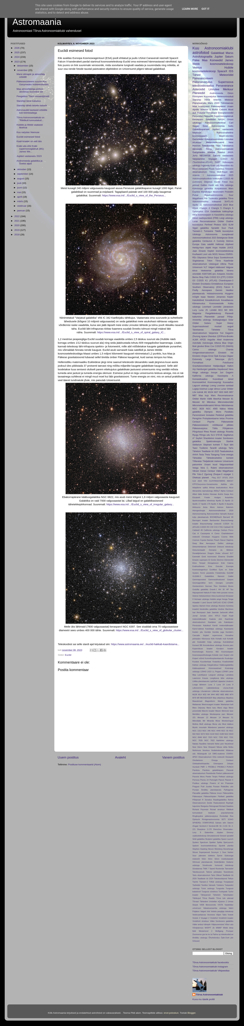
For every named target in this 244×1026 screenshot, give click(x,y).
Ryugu (196, 435)
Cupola (203, 540)
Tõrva (212, 172)
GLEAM (230, 573)
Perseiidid (198, 116)
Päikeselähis (228, 793)
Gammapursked (199, 579)
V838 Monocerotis (208, 905)
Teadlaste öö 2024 (205, 878)
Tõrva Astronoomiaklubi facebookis (211, 962)
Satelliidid (211, 119)
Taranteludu (228, 872)
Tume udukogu (207, 888)
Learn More (190, 8)
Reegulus (205, 806)
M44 (213, 694)
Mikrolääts (197, 721)
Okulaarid (229, 757)
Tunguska (220, 888)
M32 (204, 694)
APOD (203, 339)
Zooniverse (197, 934)
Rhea (206, 431)
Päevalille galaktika (201, 793)
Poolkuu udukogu (200, 783)
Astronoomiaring (199, 514)
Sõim (204, 859)
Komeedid (216, 60)
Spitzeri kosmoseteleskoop (205, 846)
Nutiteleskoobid (217, 750)
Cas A (196, 533)
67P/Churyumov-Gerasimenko (205, 484)
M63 (217, 694)
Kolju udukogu (214, 642)
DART (218, 162)
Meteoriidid (226, 74)
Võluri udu (229, 924)
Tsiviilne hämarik (208, 885)
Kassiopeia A (225, 376)
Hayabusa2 (222, 369)
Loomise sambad (225, 385)
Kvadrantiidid (227, 662)
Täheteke (215, 330)
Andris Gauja (223, 494)
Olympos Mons (212, 412)
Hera (231, 369)
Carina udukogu (204, 349)
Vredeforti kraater (226, 918)
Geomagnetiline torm (203, 583)
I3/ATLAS (217, 602)
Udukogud (213, 264)
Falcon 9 (228, 287)
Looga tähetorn (199, 685)
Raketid (201, 112)
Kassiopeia (228, 629)
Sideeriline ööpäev (214, 832)
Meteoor (229, 99)
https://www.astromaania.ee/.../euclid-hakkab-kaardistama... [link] (145, 644)
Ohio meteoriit (219, 757)
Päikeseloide (227, 422)
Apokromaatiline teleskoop (204, 501)
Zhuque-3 (217, 474)
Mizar (217, 721)
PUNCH (230, 767)
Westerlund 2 (205, 931)
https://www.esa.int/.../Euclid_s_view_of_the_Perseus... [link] (134, 195)
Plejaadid (208, 116)
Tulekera (220, 885)
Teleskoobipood (220, 878)
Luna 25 (203, 310)
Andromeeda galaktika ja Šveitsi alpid (29, 162)
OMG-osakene (219, 754)
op (220, 934)
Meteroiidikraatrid (215, 142)
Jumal (195, 616)
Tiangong (215, 454)
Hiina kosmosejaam (202, 215)
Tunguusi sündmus (210, 892)
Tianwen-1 (197, 231)
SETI (224, 819)
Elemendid (229, 560)
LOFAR (225, 671)
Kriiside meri (217, 655)
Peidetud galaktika (224, 415)
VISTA (220, 905)
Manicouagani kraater (211, 704)
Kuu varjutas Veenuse (28, 132)
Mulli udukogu (205, 724)
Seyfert (199, 438)
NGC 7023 (207, 737)
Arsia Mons (209, 507)
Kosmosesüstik (216, 303)
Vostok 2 (196, 918)
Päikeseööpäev (210, 796)
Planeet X (229, 780)
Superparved (204, 852)
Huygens (229, 293)
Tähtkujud (197, 898)
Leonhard (206, 307)
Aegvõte (211, 339)
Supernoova (225, 81)
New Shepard (209, 747)
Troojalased (228, 882)
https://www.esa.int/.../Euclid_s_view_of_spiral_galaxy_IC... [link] (131, 332)
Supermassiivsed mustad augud (213, 326)
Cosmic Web (227, 537)
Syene (219, 856)
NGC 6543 (228, 734)
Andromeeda (216, 93)
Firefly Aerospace (202, 290)
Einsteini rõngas (200, 356)
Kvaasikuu (217, 662)
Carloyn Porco (227, 530)
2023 (17, 61)
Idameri (202, 606)
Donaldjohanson (199, 553)
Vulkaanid (216, 201)
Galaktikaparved (201, 129)
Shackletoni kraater (212, 438)
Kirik (213, 639)
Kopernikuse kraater (203, 649)
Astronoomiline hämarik (217, 514)
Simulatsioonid (213, 836)
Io (213, 215)
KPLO (217, 616)
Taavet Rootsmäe (216, 869)
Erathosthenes (199, 566)
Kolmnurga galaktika (203, 188)
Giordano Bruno (226, 586)
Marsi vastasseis (200, 169)
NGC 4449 (216, 731)
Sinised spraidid (226, 836)
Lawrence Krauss (200, 678)
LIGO (209, 671)
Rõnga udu (204, 435)
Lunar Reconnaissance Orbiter (208, 221)
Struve (195, 852)
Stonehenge (228, 849)
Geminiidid (198, 139)
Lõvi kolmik (198, 392)
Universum (198, 267)
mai (19, 192)
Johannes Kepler (224, 297)
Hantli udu (213, 185)
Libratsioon (228, 307)
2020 (17, 225)
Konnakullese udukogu (212, 645)
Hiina (207, 99)
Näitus (223, 409)
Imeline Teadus (216, 152)
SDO (224, 224)
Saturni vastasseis (223, 155)
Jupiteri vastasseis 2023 (29, 156)
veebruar (22, 206)
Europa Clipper (226, 356)
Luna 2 (211, 685)
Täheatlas (197, 458)
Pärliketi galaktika (225, 796)
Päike (196, 60)
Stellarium (197, 445)
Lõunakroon (206, 691)
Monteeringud (227, 721)
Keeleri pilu (198, 632)
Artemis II (205, 109)
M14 (200, 694)
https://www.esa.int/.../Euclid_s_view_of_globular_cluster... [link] (149, 630)
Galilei (230, 576)
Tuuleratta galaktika (217, 198)
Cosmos (196, 540)
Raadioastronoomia (214, 195)
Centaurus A (208, 241)
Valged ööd (205, 911)
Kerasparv (198, 119)
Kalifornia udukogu (203, 376)
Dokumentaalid (199, 550)
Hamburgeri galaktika (207, 369)
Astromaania (37, 22)
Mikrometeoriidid (225, 402)
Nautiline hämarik (206, 744)
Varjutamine (199, 159)
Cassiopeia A (207, 533)
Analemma (228, 339)
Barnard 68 (228, 517)
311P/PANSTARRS (217, 481)
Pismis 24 (204, 780)
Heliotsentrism (205, 596)
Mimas (217, 405)
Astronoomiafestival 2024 (215, 205)
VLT (205, 267)
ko (209, 934)
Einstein (196, 284)
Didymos (208, 182)
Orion (230, 93)
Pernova (196, 780)
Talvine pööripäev (214, 872)
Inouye (214, 372)
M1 (205, 392)
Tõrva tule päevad (224, 898)
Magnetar (197, 313)
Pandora (196, 770)
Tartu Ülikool (216, 875)
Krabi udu (214, 165)
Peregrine (197, 418)
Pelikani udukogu (226, 777)
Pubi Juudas (206, 786)
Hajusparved (198, 593)
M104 (210, 392)
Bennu (196, 277)
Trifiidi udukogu (215, 882)
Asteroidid (199, 89)
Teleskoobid (208, 145)
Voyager (212, 159)
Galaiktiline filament (214, 576)
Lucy (195, 310)
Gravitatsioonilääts (213, 139)
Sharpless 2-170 (204, 829)
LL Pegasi (216, 671)
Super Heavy (224, 323)
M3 (225, 310)
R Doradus (207, 800)
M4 (208, 694)
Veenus (197, 67)
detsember (23, 65)
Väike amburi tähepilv (202, 924)
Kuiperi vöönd (198, 658)
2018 (17, 234)
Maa (204, 60)
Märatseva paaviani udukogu (220, 727)
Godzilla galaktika (200, 589)
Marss (229, 52)
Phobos (217, 224)
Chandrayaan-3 (226, 280)
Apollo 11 (197, 205)
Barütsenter (214, 520)
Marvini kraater (208, 711)
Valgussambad (226, 464)
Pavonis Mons (199, 777)
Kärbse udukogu (200, 665)
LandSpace (202, 675)
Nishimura (197, 750)
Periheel (209, 224)
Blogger (191, 1013)
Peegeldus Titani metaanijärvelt (33, 96)
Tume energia (226, 454)
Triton (209, 261)
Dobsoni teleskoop (225, 547)
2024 (17, 57)
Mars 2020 (213, 103)
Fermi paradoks (207, 573)
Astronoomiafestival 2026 (221, 510)
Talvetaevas (198, 330)
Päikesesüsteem (203, 78)
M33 (221, 392)
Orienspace (218, 763)
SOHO (230, 819)
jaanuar (21, 210)
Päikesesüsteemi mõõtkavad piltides (213, 425)
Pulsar (195, 195)
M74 (231, 694)
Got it (205, 8)
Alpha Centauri (227, 491)
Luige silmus (214, 389)
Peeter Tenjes (212, 777)
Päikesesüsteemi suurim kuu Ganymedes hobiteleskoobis (33, 83)
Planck (221, 780)
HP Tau (229, 589)
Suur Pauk (227, 228)
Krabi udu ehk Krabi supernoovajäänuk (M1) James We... (30, 149)
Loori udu (207, 254)
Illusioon (222, 606)
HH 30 (221, 589)
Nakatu (195, 744)
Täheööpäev (228, 895)
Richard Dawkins (226, 806)
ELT (231, 553)
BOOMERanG (216, 517)
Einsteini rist (225, 353)
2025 (17, 52)
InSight (196, 297)
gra (203, 934)
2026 (17, 48)
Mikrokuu (211, 402)
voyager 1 (228, 474)
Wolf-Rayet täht (225, 172)
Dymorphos (198, 211)
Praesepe (229, 783)
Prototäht (229, 192)
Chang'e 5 (216, 208)
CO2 (216, 527)
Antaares (221, 274)
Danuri (223, 540)
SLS (213, 435)
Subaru (207, 323)
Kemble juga (218, 632)
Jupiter (218, 56)
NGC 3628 (198, 409)
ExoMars (213, 570)
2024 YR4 (202, 481)
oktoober (22, 169)
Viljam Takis (221, 915)
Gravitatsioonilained (202, 366)
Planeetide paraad (214, 317)
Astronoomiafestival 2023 (204, 238)
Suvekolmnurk (226, 257)
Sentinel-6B (213, 826)
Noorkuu (206, 750)
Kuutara (196, 662)
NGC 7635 (198, 740)
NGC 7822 (209, 740)
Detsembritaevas (200, 547)
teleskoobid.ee (227, 934)
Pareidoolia (210, 773)
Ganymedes (199, 152)
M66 (227, 694)
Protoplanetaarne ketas (213, 418)
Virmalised (211, 112)
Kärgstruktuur (213, 665)
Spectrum (204, 842)
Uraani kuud (210, 464)
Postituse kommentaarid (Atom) (84, 764)
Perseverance (224, 85)
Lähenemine (198, 688)
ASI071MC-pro (209, 274)
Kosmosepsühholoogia (202, 655)
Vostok (230, 915)
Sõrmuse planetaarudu (203, 862)
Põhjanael (197, 800)
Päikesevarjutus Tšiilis (205, 428)
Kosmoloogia (198, 652)
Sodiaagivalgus (220, 320)
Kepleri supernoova (212, 635)
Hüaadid (196, 602)
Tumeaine (208, 231)
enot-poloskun (171, 1013)
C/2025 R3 (204, 527)
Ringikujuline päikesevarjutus (205, 816)
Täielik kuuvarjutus (224, 231)
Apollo (196, 109)
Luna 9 (229, 685)
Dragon (211, 553)
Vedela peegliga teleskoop (222, 911)
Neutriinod (229, 744)
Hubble (222, 247)
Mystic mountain (200, 727)
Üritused (196, 941)
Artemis (217, 99)
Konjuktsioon (221, 188)
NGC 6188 (219, 734)
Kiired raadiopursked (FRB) (206, 218)
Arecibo (229, 274)
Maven (218, 711)
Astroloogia (207, 343)
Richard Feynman (201, 809)
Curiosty (221, 241)
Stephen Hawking (200, 849)
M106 (195, 694)
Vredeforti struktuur (201, 921)
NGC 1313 (197, 731)
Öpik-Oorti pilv (227, 938)
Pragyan (196, 786)
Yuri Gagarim (226, 333)
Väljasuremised (217, 924)
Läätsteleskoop (213, 688)
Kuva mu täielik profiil (204, 999)
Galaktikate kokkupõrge (221, 211)
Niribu (230, 747)
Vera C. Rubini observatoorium (216, 468)
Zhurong (196, 336)
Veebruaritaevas (199, 915)
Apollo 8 (222, 504)
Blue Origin (227, 343)
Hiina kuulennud (218, 596)
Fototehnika (220, 573)
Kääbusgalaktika (226, 665)
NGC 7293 (218, 737)
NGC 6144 (210, 734)
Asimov (220, 507)
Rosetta (229, 431)
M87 (195, 395)
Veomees (211, 915)
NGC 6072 (200, 734)
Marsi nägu (222, 708)
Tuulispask (223, 892)
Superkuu (219, 169)
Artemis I (198, 175)
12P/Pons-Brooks (225, 336)
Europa (196, 244)
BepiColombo (226, 136)
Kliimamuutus (199, 303)
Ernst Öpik (213, 356)
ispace (204, 336)
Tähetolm (217, 895)
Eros (210, 566)
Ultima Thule (226, 264)
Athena (217, 343)
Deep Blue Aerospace (204, 543)
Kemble (208, 632)
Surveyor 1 (216, 852)
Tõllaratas (197, 461)
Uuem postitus (68, 757)
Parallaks (229, 412)
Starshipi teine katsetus (29, 101)
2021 (17, 220)
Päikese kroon (216, 793)
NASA (221, 119)
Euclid (68, 655)
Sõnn (210, 859)
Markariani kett (227, 704)
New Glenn (197, 747)
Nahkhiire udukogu (224, 740)
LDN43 (203, 671)
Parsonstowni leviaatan (204, 415)
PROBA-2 (212, 767)
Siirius (210, 257)
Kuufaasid (197, 254)
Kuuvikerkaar (205, 662)
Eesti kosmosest (209, 557)
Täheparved (206, 895)
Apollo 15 (229, 501)
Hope (215, 247)
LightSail (213, 681)
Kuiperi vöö (228, 655)
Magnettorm (210, 701)
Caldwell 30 (228, 527)
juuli (19, 183)
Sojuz (216, 257)
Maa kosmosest (201, 106)
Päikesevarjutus (202, 81)
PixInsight (213, 780)
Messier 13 (203, 717)
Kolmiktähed (228, 642)
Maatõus (229, 698)
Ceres (216, 533)
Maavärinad (197, 701)
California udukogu (212, 530)
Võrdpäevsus (198, 928)
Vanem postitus (173, 757)
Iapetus (196, 606)
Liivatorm (229, 681)
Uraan (230, 106)
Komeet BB (197, 645)
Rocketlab (224, 816)
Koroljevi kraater (224, 649)
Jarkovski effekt (226, 612)
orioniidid (197, 274)
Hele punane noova (225, 593)
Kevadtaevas (227, 300)
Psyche (210, 422)
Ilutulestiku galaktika (208, 609)
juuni (20, 187)
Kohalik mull (220, 639)
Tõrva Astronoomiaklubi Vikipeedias (211, 970)
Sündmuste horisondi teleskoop (217, 865)
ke (206, 934)
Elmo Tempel (199, 563)
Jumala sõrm (206, 616)
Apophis (229, 504)
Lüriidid (213, 310)
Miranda (210, 721)
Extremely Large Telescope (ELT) (213, 359)
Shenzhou (217, 829)
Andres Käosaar (210, 494)
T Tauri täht (227, 445)
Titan (218, 145)
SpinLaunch (228, 842)
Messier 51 (228, 717)
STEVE (219, 435)
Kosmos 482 (212, 652)
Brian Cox (209, 346)
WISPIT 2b (209, 928)
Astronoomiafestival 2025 (220, 175)
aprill (20, 196)
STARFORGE (208, 823)
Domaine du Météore (221, 550)
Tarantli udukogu (218, 448)
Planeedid (199, 92)
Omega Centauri (222, 760)
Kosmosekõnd (199, 382)
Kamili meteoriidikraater (223, 625)
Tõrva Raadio (208, 898)
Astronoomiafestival (215, 122)
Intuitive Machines (225, 609)
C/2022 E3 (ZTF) (218, 277)
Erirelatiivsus (217, 284)
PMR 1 (204, 767)
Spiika (219, 842)
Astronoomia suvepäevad (219, 234)
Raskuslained (219, 803)
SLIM (230, 224)
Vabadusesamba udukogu (215, 908)
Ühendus (212, 336)
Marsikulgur (206, 192)
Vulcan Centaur (207, 471)
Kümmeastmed (215, 668)
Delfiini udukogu (225, 543)
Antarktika (229, 497)
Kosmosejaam (227, 652)
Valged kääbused (216, 267)
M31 (231, 310)
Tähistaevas (227, 103)
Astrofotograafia (202, 56)
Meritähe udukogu (201, 714)
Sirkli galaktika (199, 839)
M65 (222, 694)
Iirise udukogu (212, 606)
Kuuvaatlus (228, 382)
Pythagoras (228, 790)
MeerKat (217, 399)
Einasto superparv (200, 560)
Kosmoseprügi (214, 382)
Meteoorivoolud (225, 96)
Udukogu (197, 234)
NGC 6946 (197, 737)
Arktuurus (197, 507)
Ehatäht (230, 557)
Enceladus (206, 284)
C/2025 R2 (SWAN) (224, 346)
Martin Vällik (206, 399)
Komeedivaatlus (200, 379)
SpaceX (222, 71)
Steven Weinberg (215, 849)
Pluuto (212, 169)
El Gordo (212, 560)
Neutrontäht (218, 192)
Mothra (195, 724)
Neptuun (197, 132)
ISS (231, 71)
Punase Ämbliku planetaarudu (207, 790)
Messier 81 (227, 399)
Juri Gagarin (226, 372)
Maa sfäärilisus (219, 698)
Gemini (218, 290)
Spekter (212, 842)
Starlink (229, 441)
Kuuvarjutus (210, 96)
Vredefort (214, 918)
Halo (214, 593)
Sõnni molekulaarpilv (223, 859)
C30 (211, 527)
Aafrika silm (227, 484)
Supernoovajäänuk (223, 116)
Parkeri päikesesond (224, 773)
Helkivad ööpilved (224, 244)
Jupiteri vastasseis (222, 129)
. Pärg (213, 478)
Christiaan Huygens (210, 537)
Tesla (201, 454)
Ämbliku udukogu (200, 938)
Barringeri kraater (200, 520)
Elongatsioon (213, 563)
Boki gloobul (198, 346)
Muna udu (216, 724)
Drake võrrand (222, 553)
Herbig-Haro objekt (202, 247)
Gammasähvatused (216, 579)
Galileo (204, 185)
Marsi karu (211, 708)
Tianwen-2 (203, 882)
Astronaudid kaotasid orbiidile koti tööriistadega (32, 111)
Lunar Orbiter (227, 389)
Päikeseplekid (218, 106)
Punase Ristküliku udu (223, 786)
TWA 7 (206, 869)
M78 (194, 698)
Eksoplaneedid (225, 112)
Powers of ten (216, 783)
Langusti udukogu (216, 675)
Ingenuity (205, 165)
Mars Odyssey (199, 708)
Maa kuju (204, 395)
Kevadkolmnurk (212, 300)
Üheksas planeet (201, 477)
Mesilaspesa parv (217, 714)
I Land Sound (206, 602)
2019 (17, 230)
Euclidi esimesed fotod (28, 136)
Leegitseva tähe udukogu (221, 678)
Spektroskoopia (213, 441)
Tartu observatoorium (201, 875)
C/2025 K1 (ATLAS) (207, 280)
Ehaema (221, 557)
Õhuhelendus (214, 938)
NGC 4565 (212, 409)
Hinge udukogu (201, 372)
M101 (215, 254)
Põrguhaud (198, 431)
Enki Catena (227, 563)
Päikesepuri (197, 796)
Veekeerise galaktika (212, 270)
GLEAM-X (197, 576)
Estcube (219, 566)
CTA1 (220, 527)
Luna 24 (221, 685)
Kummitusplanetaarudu (214, 658)
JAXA (230, 152)
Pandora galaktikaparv (212, 770)
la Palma (214, 934)
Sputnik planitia (226, 846)
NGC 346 (206, 731)
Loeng (213, 385)
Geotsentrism (198, 586)
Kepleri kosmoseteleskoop (220, 251)
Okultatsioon (198, 760)
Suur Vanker (227, 852)
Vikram (196, 471)
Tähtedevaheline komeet (219, 458)
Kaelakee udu (215, 622)
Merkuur (228, 89)
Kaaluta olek (215, 619)
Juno (195, 155)
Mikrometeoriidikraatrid (203, 405)
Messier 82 (199, 402)
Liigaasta (221, 681)
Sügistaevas (198, 261)
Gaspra (230, 579)
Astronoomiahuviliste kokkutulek (208, 178)
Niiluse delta (222, 747)
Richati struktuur (217, 809)
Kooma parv (228, 645)
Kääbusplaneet (199, 668)
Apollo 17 (197, 504)
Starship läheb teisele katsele (32, 105)
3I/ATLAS (228, 201)
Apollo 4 (214, 504)
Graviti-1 (213, 589)
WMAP (219, 928)
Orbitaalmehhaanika (201, 763)
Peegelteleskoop (213, 313)
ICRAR (230, 602)
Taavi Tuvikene (200, 448)
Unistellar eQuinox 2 (218, 901)
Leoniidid (217, 307)
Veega (195, 468)
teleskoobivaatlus (203, 85)
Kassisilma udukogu (223, 215)
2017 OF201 (222, 478)
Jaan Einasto (199, 251)
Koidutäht (201, 642)
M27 (216, 392)
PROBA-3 (221, 767)
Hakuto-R (208, 593)
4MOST (230, 481)
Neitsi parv (219, 744)
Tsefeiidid (196, 885)
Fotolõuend (228, 362)
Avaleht (120, 757)
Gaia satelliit (207, 244)
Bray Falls (204, 277)
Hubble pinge (215, 599)
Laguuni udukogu (201, 385)
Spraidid (215, 228)
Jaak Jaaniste (213, 612)
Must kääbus (227, 724)
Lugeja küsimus (200, 389)
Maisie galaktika (225, 701)
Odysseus (202, 257)
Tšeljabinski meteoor (212, 461)
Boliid (215, 109)
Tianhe (195, 882)
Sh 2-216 (223, 826)
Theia (207, 454)
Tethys (230, 878)
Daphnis (229, 540)
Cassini (223, 109)
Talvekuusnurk (199, 872)
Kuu (196, 48)
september (23, 174)
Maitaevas (197, 704)
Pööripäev (198, 96)
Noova (222, 254)
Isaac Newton (208, 297)
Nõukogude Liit (204, 754)
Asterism (229, 507)
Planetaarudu (199, 103)
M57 (231, 392)
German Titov (211, 586)
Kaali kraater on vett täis (29, 141)
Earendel (196, 557)
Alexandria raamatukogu (203, 491)
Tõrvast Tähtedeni (200, 901)
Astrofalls (197, 343)
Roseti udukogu (217, 431)
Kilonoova (206, 639)
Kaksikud (207, 625)
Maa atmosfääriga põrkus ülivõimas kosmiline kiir (30, 90)
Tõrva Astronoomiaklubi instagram (210, 966)
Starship (197, 99)
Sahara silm (220, 823)
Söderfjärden (219, 862)
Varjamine (213, 333)
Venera (230, 270)
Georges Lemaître (224, 583)
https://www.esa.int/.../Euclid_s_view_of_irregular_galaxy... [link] (140, 504)
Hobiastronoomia (215, 293)
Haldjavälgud (219, 366)
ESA (207, 211)
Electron (220, 560)
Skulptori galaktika (213, 839)
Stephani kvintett (211, 445)
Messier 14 (215, 717)
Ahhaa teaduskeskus (218, 487)
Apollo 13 (220, 501)
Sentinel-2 (203, 826)
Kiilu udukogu (226, 185)
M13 (220, 310)
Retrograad (214, 806)
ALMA (195, 339)
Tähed (197, 74)
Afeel (219, 339)
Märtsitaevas (227, 405)
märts (20, 201)
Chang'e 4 (204, 208)
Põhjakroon (228, 428)
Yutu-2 (200, 474)
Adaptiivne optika (200, 487)
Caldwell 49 (198, 530)
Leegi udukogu (226, 218)
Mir (204, 721)
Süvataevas (197, 869)
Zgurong (208, 474)
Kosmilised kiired (223, 379)
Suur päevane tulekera (204, 856)
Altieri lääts (197, 494)
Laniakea (229, 675)
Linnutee (214, 89)
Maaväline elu (226, 165)
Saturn (229, 56)
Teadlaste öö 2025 (210, 451)
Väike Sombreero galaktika (221, 921)
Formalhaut (198, 362)
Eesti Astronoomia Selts (218, 126)
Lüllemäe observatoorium (222, 691)
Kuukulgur (229, 658)
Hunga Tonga (227, 599)
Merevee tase (227, 711)
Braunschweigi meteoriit (210, 524)
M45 (226, 392)
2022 (17, 216)
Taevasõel (229, 869)
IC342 (224, 602)
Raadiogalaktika (220, 800)
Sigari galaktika (201, 228)
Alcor (231, 487)
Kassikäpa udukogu (214, 629)
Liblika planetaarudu (201, 681)
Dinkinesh (212, 547)
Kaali (224, 616)
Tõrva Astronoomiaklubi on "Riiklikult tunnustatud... (30, 119)
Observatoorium (205, 757)
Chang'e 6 (228, 208)
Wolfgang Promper (224, 931)
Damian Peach (213, 540)
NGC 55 (224, 731)
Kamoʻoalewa (198, 629)
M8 (198, 698)
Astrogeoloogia (199, 510)
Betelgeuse (222, 238)
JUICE (230, 247)
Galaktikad (217, 52)
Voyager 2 (205, 918)
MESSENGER (206, 698)
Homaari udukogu (201, 599)
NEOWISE (205, 155)
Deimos (229, 241)
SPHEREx (197, 823)
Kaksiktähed (198, 300)
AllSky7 (217, 491)
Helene (195, 596)
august (21, 178)
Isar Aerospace (199, 612)
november (22, 70)
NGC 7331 (228, 737)
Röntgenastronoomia (210, 819)
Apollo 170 (205, 504)
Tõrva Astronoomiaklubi (219, 149)
